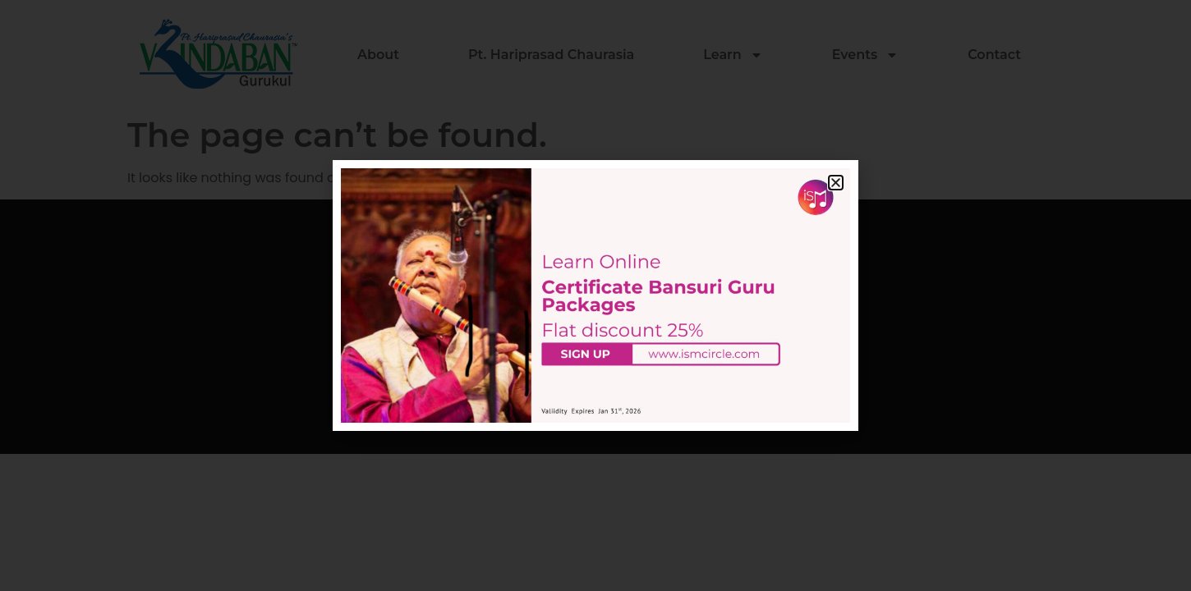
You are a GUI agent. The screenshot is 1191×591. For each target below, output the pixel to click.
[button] (836, 182)
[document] (595, 295)
